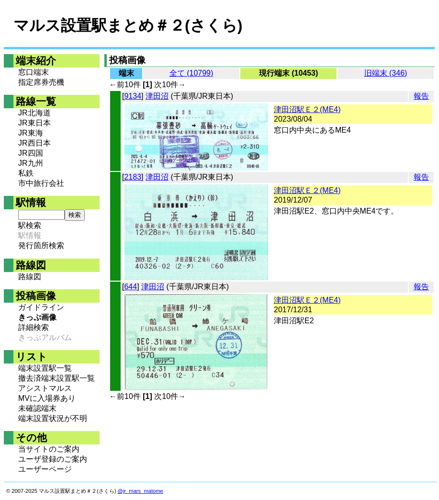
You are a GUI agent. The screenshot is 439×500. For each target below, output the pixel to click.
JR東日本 (34, 123)
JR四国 (30, 153)
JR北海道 (34, 113)
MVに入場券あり (47, 398)
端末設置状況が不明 (52, 418)
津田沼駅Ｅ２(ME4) (307, 109)
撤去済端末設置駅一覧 (56, 378)
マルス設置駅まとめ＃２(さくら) (127, 25)
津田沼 (157, 96)
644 (130, 287)
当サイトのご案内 (48, 449)
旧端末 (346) (385, 73)
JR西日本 (34, 143)
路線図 (29, 277)
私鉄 (26, 173)
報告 (421, 96)
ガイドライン (41, 307)
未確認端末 (37, 408)
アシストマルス (45, 388)
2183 (132, 177)
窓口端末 (33, 72)
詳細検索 (33, 327)
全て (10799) (191, 73)
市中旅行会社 (41, 183)
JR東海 (30, 133)
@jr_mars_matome (140, 491)
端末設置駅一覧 (45, 368)
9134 (132, 96)
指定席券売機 (41, 82)
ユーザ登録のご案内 (52, 459)
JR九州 (30, 163)
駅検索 (29, 225)
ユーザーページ (45, 469)
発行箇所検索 (41, 245)
